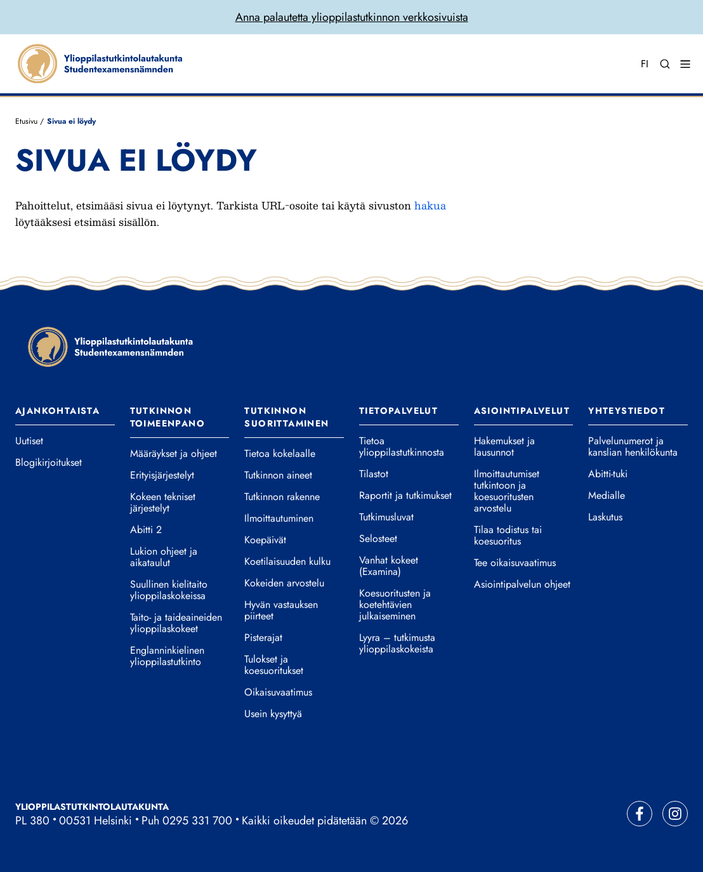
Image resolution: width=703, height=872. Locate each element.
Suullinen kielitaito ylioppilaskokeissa (168, 590)
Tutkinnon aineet (278, 475)
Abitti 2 (146, 530)
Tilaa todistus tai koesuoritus (508, 535)
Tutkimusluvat (386, 517)
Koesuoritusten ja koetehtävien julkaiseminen (395, 605)
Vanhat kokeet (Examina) (388, 566)
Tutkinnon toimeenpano (167, 417)
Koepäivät (265, 540)
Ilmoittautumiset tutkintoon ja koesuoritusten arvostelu (506, 491)
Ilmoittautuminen (278, 518)
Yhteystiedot (626, 410)
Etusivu (26, 121)
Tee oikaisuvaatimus (515, 563)
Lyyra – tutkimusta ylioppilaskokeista (397, 643)
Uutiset (29, 441)
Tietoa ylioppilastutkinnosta (401, 446)
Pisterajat (263, 638)
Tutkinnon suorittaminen (286, 417)
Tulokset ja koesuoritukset (273, 665)
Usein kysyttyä (273, 714)
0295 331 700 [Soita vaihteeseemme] (197, 820)
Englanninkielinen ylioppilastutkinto (167, 656)
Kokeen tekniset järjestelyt (162, 502)
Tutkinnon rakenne (282, 497)
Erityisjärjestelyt (162, 475)
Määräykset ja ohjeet (173, 453)
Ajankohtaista (57, 410)
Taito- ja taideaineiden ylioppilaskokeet (176, 623)
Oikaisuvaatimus (278, 692)
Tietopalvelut (398, 410)
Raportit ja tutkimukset (405, 495)
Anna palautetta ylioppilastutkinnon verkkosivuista (351, 17)
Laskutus (605, 517)
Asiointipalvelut (522, 410)
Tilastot (373, 474)
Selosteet (378, 539)
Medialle (606, 495)
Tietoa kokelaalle (279, 453)
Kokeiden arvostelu (284, 583)
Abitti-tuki (607, 474)
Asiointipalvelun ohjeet (522, 584)
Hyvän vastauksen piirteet (281, 610)
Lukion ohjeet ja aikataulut (163, 557)
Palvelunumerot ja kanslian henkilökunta (633, 446)
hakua (430, 205)
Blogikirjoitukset (48, 462)
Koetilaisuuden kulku (287, 561)
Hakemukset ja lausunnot (504, 446)
